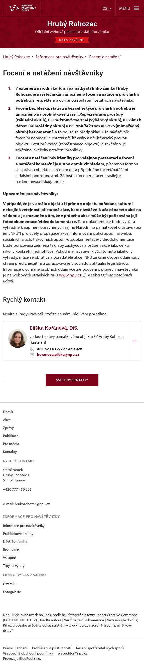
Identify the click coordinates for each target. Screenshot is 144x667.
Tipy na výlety (14, 565)
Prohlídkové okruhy (18, 533)
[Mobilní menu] (129, 8)
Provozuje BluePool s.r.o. (22, 658)
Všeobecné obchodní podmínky (28, 653)
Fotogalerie (12, 591)
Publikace (11, 435)
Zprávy (8, 427)
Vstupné (9, 557)
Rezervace (11, 549)
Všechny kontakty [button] (72, 380)
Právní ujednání (15, 648)
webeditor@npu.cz (72, 653)
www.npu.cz (72, 275)
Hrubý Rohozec (72, 23)
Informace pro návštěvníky (24, 525)
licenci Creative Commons (116, 614)
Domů (8, 411)
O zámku (10, 583)
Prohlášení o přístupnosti (52, 648)
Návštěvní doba (15, 541)
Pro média (11, 443)
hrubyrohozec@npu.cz (32, 503)
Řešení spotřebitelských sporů (100, 648)
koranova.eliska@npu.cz (58, 354)
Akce (7, 419)
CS (107, 8)
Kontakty (10, 451)
